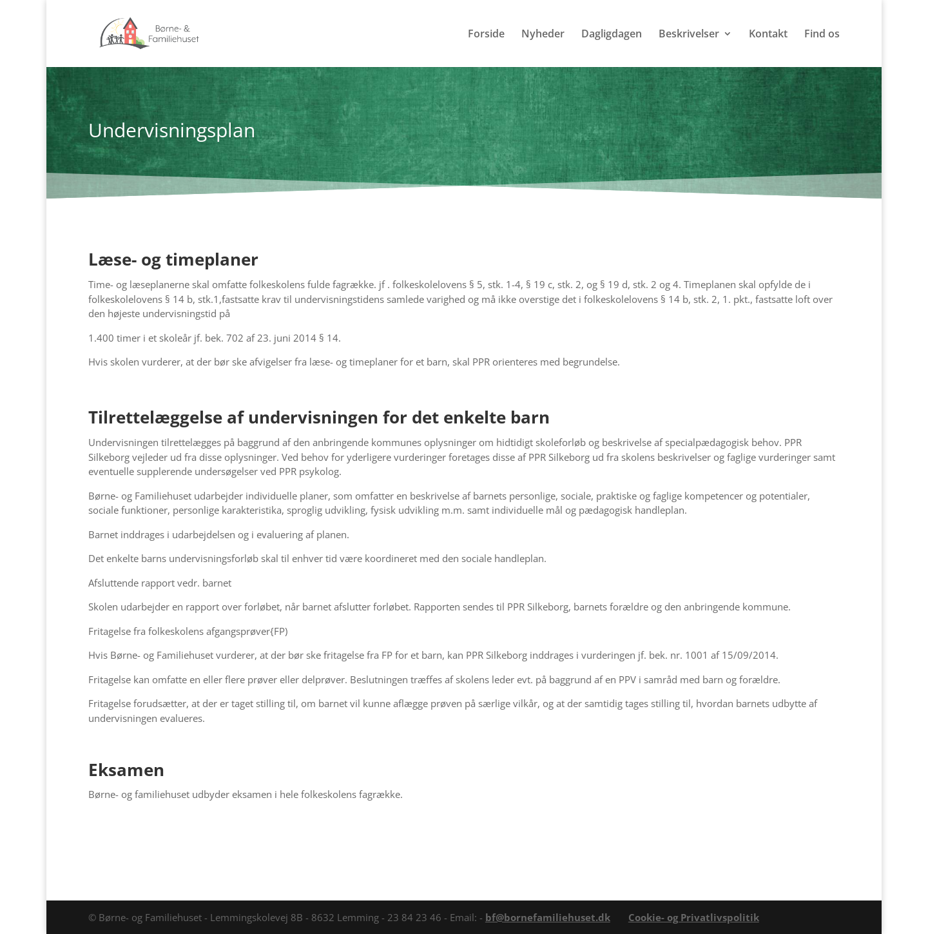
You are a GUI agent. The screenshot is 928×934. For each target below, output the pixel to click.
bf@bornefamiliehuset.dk (547, 917)
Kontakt (768, 35)
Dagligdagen (611, 35)
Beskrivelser (689, 35)
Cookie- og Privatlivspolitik (693, 917)
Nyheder (543, 35)
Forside (486, 35)
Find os (822, 35)
